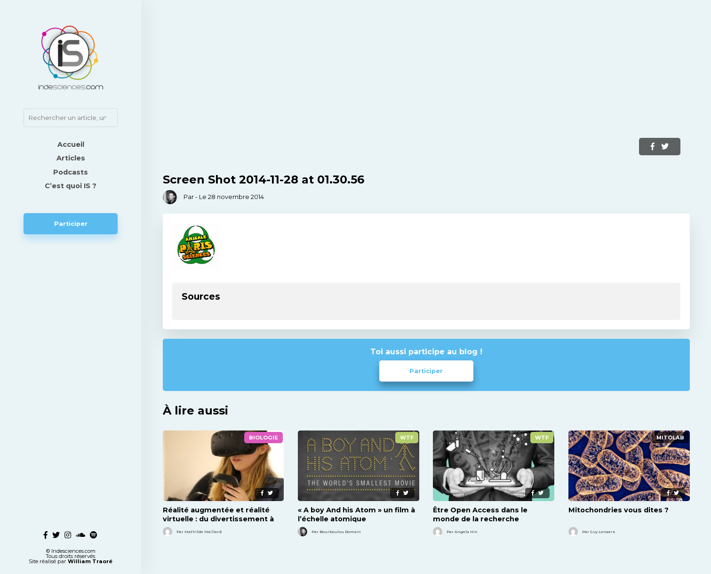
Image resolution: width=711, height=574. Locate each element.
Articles (70, 158)
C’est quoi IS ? (70, 186)
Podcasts (70, 172)
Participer (71, 223)
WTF (407, 437)
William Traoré (90, 558)
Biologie (263, 437)
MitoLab (670, 437)
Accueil (70, 144)
